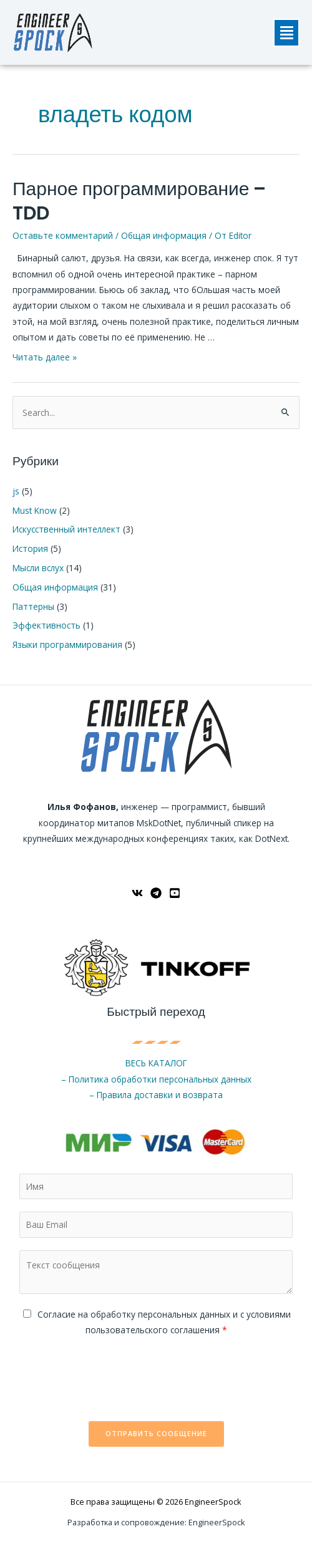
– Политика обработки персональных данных (156, 1079)
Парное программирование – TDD (139, 201)
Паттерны (33, 606)
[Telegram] (156, 893)
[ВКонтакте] (137, 893)
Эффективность (46, 625)
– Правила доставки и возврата (156, 1095)
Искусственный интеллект (66, 529)
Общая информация (164, 235)
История (30, 548)
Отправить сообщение (156, 1433)
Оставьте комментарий (62, 235)
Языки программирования (67, 644)
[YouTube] (174, 893)
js (15, 491)
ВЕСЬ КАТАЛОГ (156, 1063)
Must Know (34, 510)
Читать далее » (44, 357)
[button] (286, 33)
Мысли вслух (38, 568)
